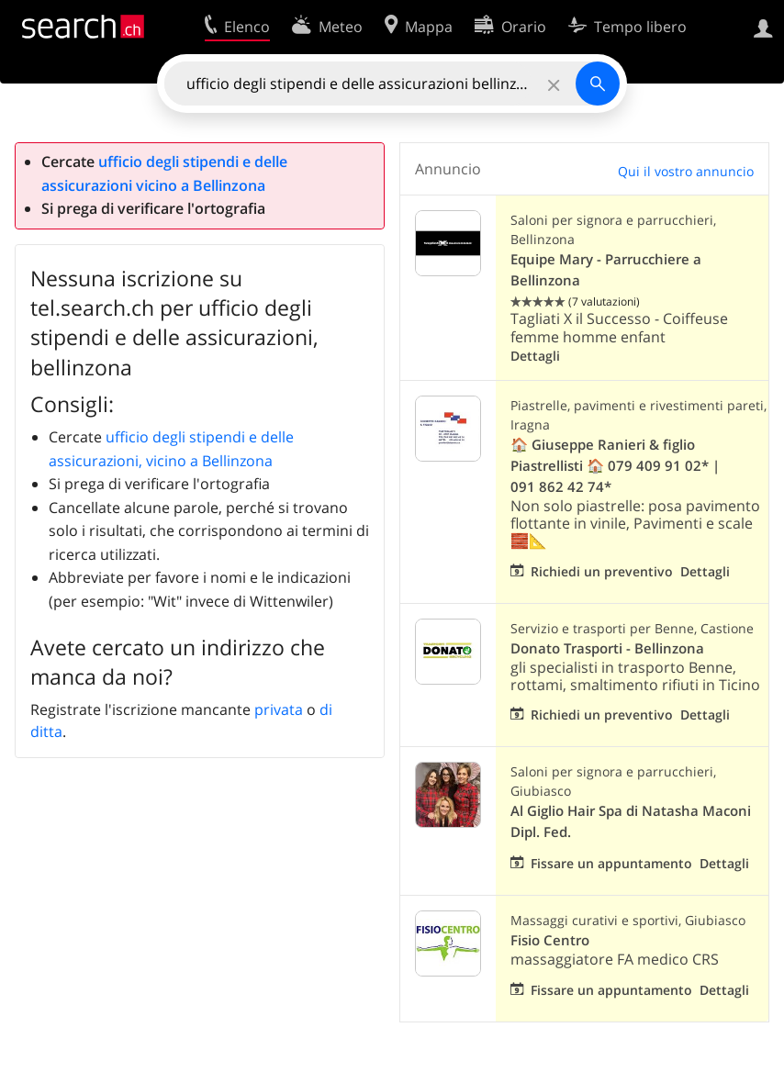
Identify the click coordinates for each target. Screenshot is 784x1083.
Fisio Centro (549, 940)
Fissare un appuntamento (611, 863)
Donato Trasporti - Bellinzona (607, 648)
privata (278, 709)
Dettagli (535, 355)
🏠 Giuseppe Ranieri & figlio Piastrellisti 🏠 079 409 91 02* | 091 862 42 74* (615, 466)
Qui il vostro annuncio (686, 171)
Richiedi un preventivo (602, 571)
